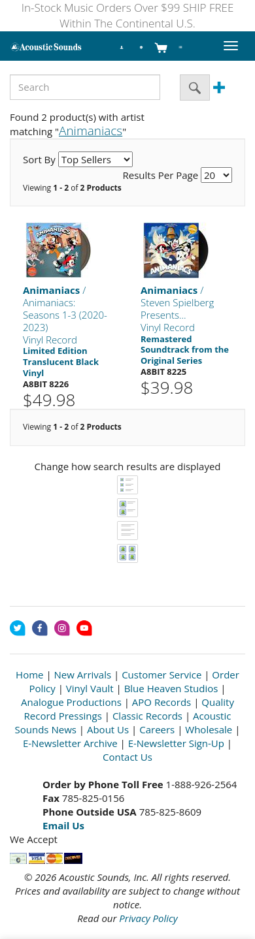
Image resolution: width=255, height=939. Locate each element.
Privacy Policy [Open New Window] (148, 918)
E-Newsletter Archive (70, 743)
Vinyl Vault (90, 688)
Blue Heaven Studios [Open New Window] (171, 688)
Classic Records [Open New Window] (147, 715)
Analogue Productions (71, 701)
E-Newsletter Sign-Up (176, 743)
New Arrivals (83, 674)
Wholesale (208, 729)
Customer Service (161, 674)
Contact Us (127, 756)
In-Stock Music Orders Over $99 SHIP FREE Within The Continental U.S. (128, 15)
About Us (108, 729)
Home (29, 674)
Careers (157, 729)
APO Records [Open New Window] (161, 701)
